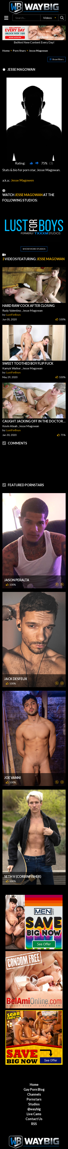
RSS (34, 1124)
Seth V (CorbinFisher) (22, 876)
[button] (49, 18)
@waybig (34, 1109)
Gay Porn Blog (34, 1089)
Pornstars (34, 1099)
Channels (34, 1094)
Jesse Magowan (38, 50)
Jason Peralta (16, 580)
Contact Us (34, 1119)
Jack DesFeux (15, 679)
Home (6, 50)
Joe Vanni (12, 778)
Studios (34, 1104)
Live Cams (34, 1114)
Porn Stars (19, 50)
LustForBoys (13, 314)
